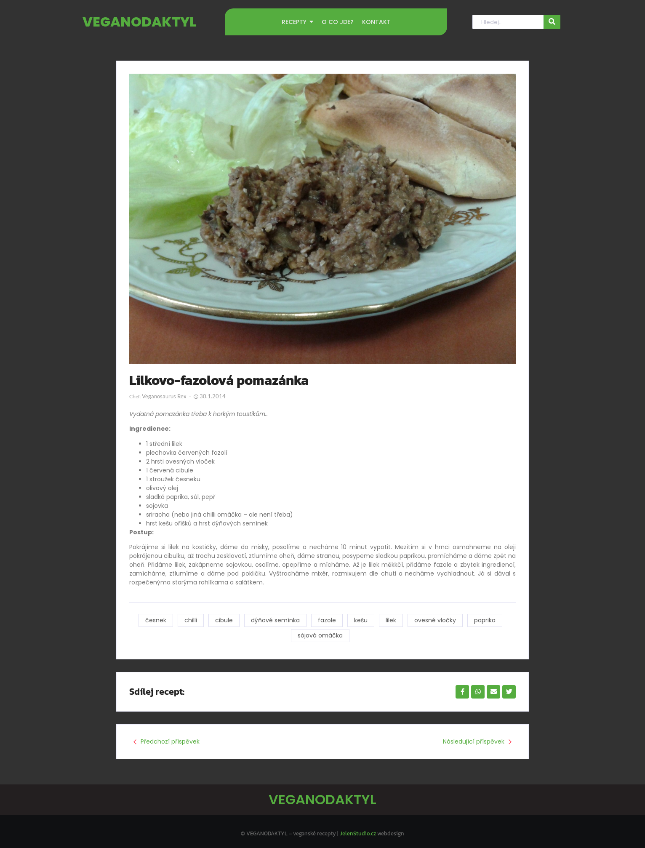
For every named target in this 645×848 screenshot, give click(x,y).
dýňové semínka (275, 620)
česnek (155, 620)
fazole (327, 620)
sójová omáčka (320, 635)
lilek (391, 620)
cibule (224, 620)
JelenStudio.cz (358, 833)
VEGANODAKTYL (139, 21)
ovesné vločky (435, 620)
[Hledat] (507, 22)
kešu (361, 620)
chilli (190, 620)
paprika (485, 620)
